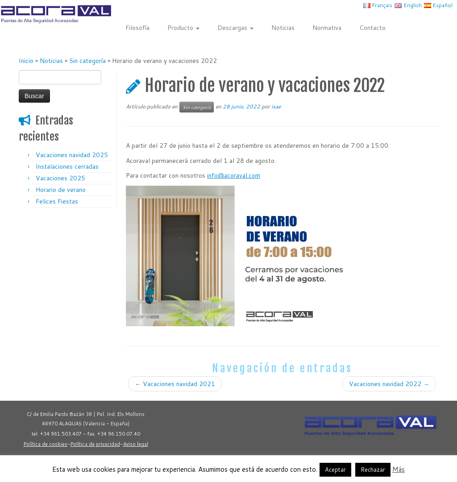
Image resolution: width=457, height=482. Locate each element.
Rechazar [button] (373, 469)
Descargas (235, 27)
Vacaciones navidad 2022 (389, 383)
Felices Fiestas (57, 201)
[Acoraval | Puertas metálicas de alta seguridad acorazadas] (53, 14)
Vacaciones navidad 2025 (72, 154)
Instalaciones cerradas (67, 166)
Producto (183, 27)
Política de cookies (45, 444)
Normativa (326, 27)
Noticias (283, 27)
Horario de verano (61, 189)
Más (398, 469)
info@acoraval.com (233, 175)
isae (276, 106)
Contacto (372, 27)
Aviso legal (135, 444)
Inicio (26, 60)
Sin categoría (87, 60)
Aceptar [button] (335, 469)
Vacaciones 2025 (60, 178)
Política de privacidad (95, 444)
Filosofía (137, 27)
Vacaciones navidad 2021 (175, 383)
